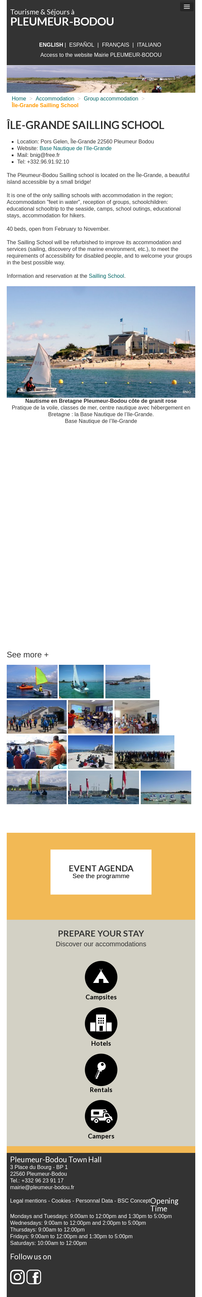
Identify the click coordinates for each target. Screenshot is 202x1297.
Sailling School (106, 276)
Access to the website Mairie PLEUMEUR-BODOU (101, 55)
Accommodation (55, 98)
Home (19, 98)
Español (81, 45)
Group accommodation (111, 98)
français (115, 45)
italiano (149, 45)
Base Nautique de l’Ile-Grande (75, 148)
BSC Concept (133, 1201)
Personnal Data (94, 1201)
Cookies (61, 1201)
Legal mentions (28, 1201)
